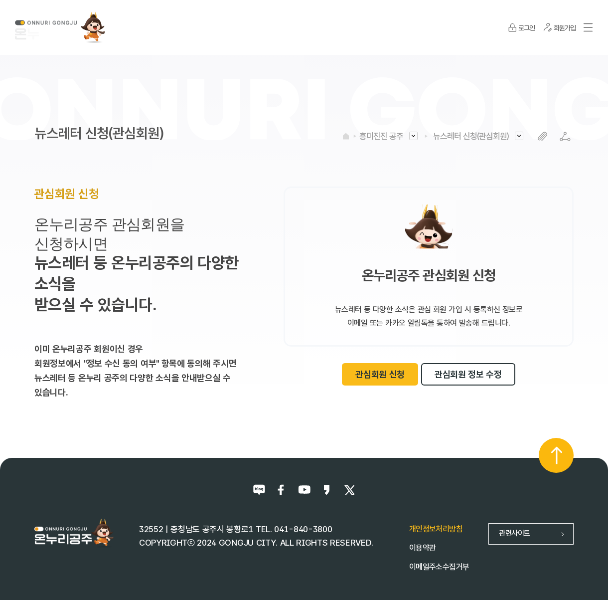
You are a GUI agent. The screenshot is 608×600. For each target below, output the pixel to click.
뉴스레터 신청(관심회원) (471, 136)
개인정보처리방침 (435, 529)
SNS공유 (565, 136)
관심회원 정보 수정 (468, 374)
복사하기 (542, 136)
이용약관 (422, 548)
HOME (346, 136)
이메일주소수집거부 (439, 567)
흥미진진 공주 (381, 136)
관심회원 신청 (380, 374)
